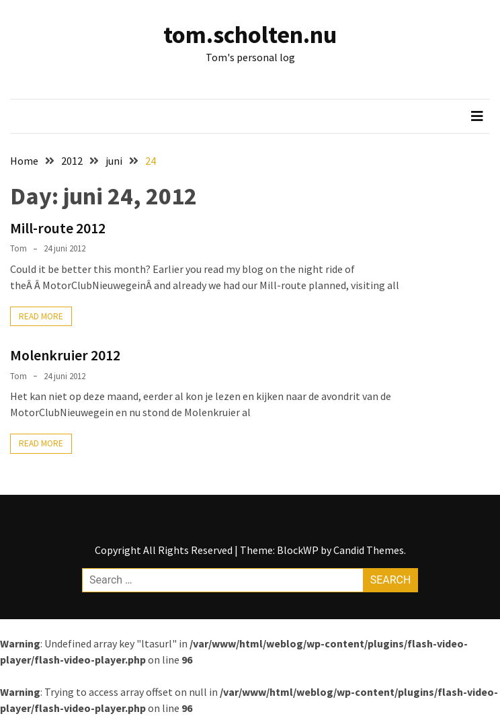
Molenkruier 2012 (65, 355)
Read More (41, 316)
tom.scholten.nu (250, 34)
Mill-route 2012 (58, 227)
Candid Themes (368, 550)
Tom (18, 248)
